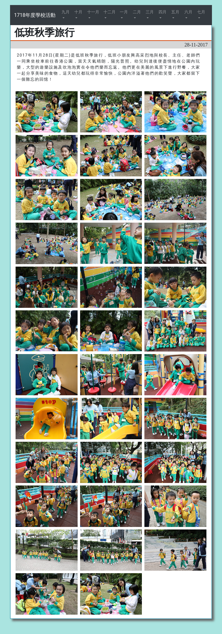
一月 (124, 12)
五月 (175, 12)
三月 (150, 12)
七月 (201, 12)
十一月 (93, 12)
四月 (162, 12)
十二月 (109, 12)
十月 (78, 12)
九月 (66, 12)
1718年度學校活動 (35, 15)
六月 (188, 12)
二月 (137, 12)
